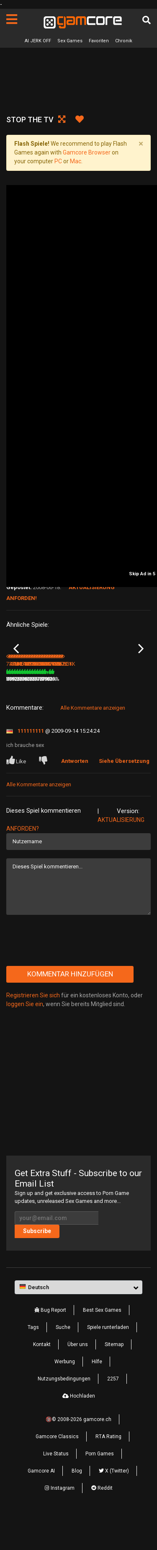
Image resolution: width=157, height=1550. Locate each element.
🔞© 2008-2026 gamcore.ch (78, 1453)
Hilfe (97, 1395)
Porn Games (99, 1487)
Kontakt (42, 1378)
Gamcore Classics (57, 1470)
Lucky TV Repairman (103, 701)
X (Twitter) (114, 1504)
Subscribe (37, 1264)
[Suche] (146, 20)
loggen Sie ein (24, 1037)
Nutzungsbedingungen (64, 1412)
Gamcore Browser (87, 152)
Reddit (102, 1521)
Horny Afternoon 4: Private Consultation (36, 701)
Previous (16, 665)
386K (90, 712)
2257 (113, 1412)
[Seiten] (11, 19)
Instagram (60, 1521)
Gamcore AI (41, 1504)
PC (58, 161)
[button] (78, 1320)
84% (69, 712)
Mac (75, 161)
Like (16, 793)
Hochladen (78, 1429)
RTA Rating (108, 1470)
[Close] (140, 144)
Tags (33, 1361)
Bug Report (50, 1344)
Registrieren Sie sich (33, 1028)
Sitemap (114, 1378)
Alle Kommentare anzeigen (92, 741)
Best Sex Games (102, 1344)
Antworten (74, 794)
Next (141, 665)
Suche (63, 1361)
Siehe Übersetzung (124, 794)
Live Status (56, 1487)
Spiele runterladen (108, 1361)
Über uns (77, 1378)
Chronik (123, 41)
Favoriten (99, 41)
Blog (77, 1504)
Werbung (64, 1395)
